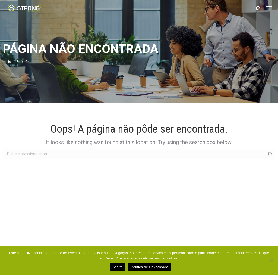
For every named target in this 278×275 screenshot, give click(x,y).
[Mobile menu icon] (269, 8)
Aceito (117, 267)
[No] (271, 260)
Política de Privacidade (149, 267)
